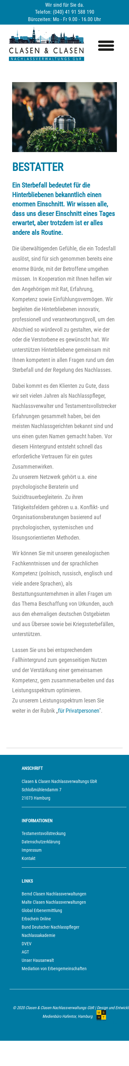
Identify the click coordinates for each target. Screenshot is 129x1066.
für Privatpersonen (78, 711)
